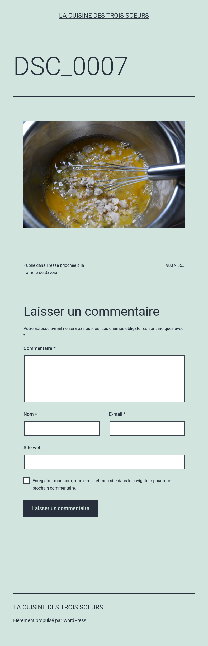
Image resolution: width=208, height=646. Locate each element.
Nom (30, 414)
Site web (32, 447)
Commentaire (39, 348)
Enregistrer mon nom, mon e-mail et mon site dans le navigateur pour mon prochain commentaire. (101, 484)
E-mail (117, 414)
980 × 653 (175, 265)
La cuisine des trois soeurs (104, 15)
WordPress (74, 620)
